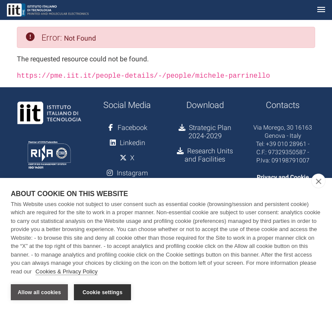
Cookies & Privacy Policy (66, 271)
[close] (318, 181)
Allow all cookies (39, 292)
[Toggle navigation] (321, 10)
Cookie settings (102, 292)
